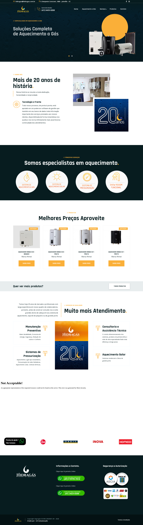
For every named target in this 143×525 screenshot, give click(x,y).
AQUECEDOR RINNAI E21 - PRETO (116, 253)
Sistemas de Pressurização (32, 354)
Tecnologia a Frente (31, 102)
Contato (123, 9)
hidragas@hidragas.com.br (24, 1)
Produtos (113, 9)
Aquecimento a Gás (89, 9)
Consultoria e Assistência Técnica (114, 328)
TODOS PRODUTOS (119, 286)
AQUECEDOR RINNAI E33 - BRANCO (26, 253)
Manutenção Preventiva (33, 328)
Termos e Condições (124, 520)
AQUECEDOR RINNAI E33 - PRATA (56, 253)
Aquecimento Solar (114, 354)
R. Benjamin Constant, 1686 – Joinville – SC (54, 1)
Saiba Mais (26, 263)
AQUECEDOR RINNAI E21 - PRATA (86, 253)
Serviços (103, 9)
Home (76, 9)
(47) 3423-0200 (48, 10)
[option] (71, 31)
